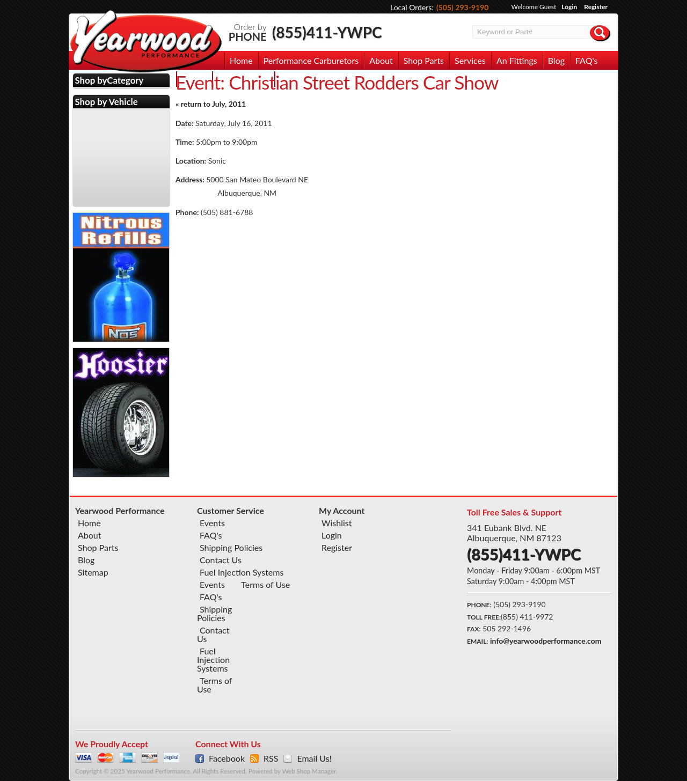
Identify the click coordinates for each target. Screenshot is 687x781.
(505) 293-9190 (462, 7)
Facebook (227, 758)
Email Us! (314, 758)
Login (569, 7)
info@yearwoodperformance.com (545, 640)
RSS (271, 758)
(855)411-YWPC (327, 32)
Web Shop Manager (309, 771)
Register (596, 7)
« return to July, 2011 (211, 103)
